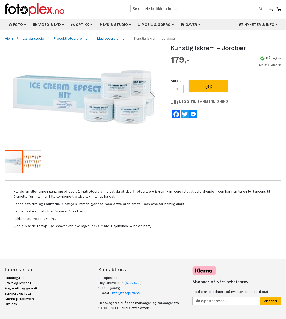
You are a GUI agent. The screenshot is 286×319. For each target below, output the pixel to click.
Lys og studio (33, 38)
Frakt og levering (18, 283)
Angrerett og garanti (21, 288)
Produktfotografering (71, 38)
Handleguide (15, 278)
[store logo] (34, 9)
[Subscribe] (270, 301)
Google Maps (133, 283)
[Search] (261, 8)
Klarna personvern (19, 299)
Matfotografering (111, 38)
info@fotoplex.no (126, 293)
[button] (152, 97)
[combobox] (197, 8)
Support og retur (18, 293)
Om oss (11, 304)
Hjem (9, 38)
